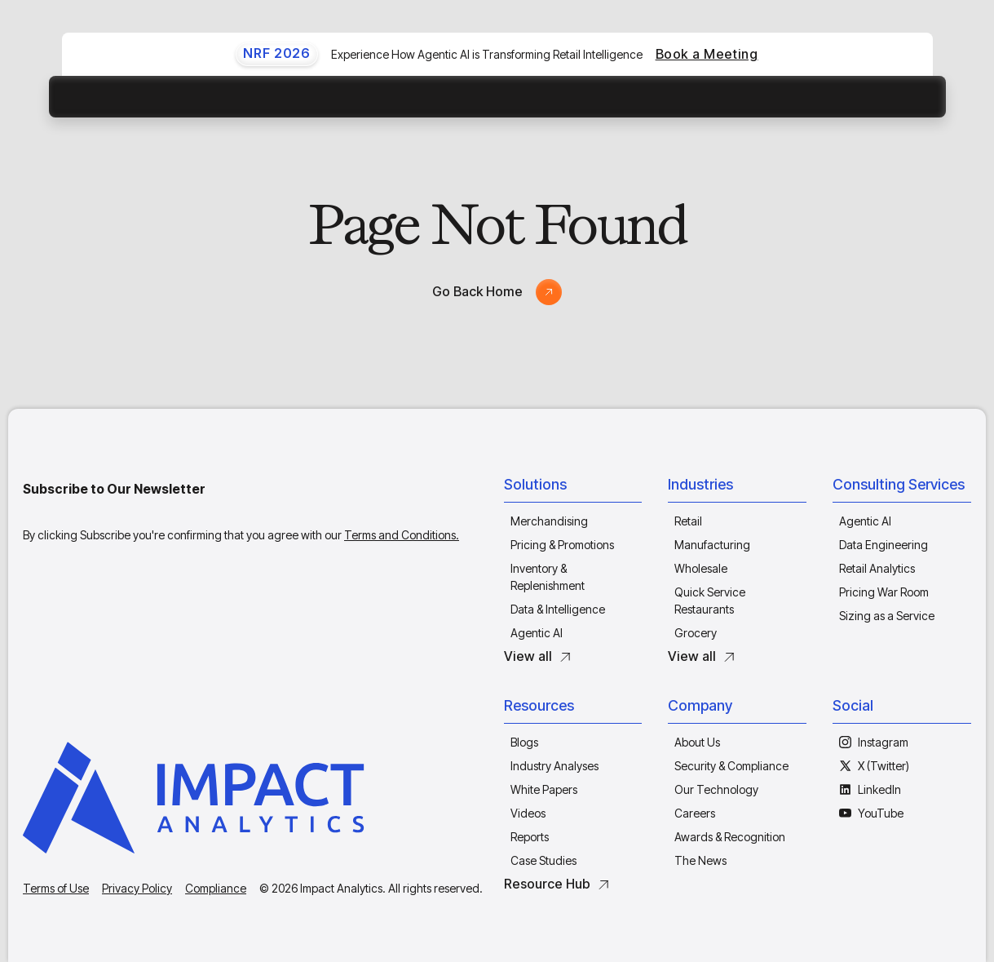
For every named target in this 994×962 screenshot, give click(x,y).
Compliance (215, 888)
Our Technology (716, 789)
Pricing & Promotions (562, 545)
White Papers (543, 789)
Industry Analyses (554, 766)
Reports (529, 837)
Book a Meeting (707, 54)
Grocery (695, 633)
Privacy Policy (137, 888)
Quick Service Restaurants (709, 600)
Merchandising (549, 521)
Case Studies (543, 860)
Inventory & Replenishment (547, 576)
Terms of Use (56, 888)
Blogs (524, 742)
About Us (697, 742)
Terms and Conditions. (401, 535)
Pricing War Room (884, 592)
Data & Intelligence (557, 609)
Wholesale (700, 568)
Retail (688, 521)
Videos (528, 813)
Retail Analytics (877, 568)
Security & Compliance (731, 766)
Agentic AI (536, 633)
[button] (573, 488)
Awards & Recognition (729, 837)
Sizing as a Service (886, 616)
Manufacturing (712, 545)
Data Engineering (883, 545)
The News (700, 860)
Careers (694, 813)
